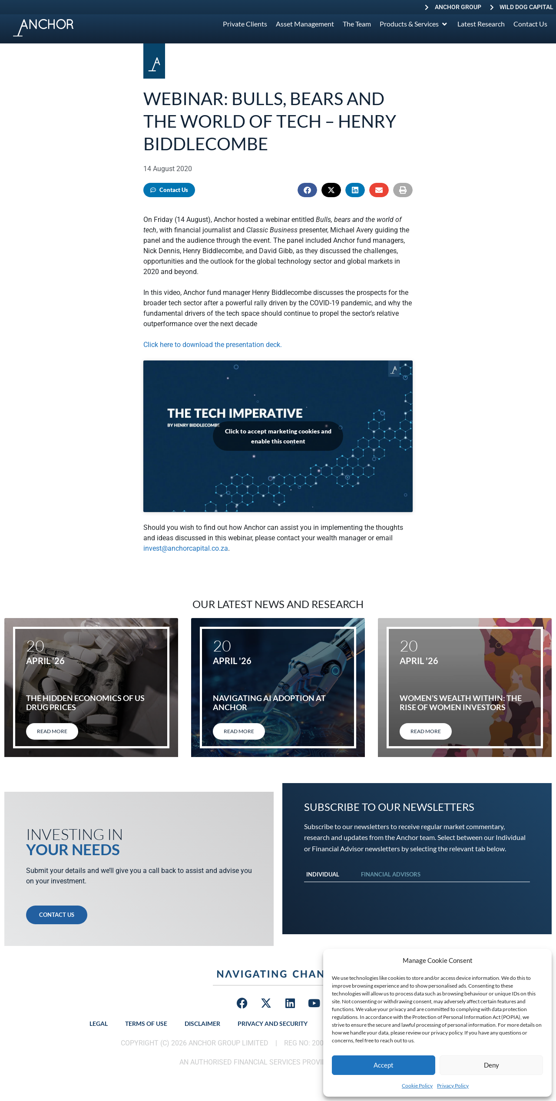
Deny (491, 1065)
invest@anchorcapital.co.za (185, 548)
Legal (98, 1023)
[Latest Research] (481, 24)
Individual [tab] (322, 874)
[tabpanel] (417, 890)
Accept (384, 1065)
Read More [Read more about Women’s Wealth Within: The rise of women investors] (425, 731)
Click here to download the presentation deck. (212, 345)
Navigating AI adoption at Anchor (269, 702)
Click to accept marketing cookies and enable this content (278, 436)
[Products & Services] (414, 24)
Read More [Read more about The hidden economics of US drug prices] (52, 731)
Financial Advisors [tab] (390, 874)
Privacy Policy (453, 1085)
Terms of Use (146, 1023)
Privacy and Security (273, 1023)
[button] (307, 190)
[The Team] (356, 24)
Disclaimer (202, 1023)
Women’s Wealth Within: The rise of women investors (461, 702)
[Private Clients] (244, 24)
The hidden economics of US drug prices (85, 702)
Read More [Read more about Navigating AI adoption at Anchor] (239, 731)
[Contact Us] (530, 24)
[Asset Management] (304, 24)
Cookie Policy (417, 1085)
